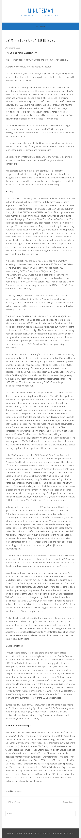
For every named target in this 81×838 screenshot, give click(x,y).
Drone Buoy (69, 802)
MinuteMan (40, 10)
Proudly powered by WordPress (23, 833)
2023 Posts (18, 791)
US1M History (12, 802)
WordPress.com (65, 833)
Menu (42, 26)
